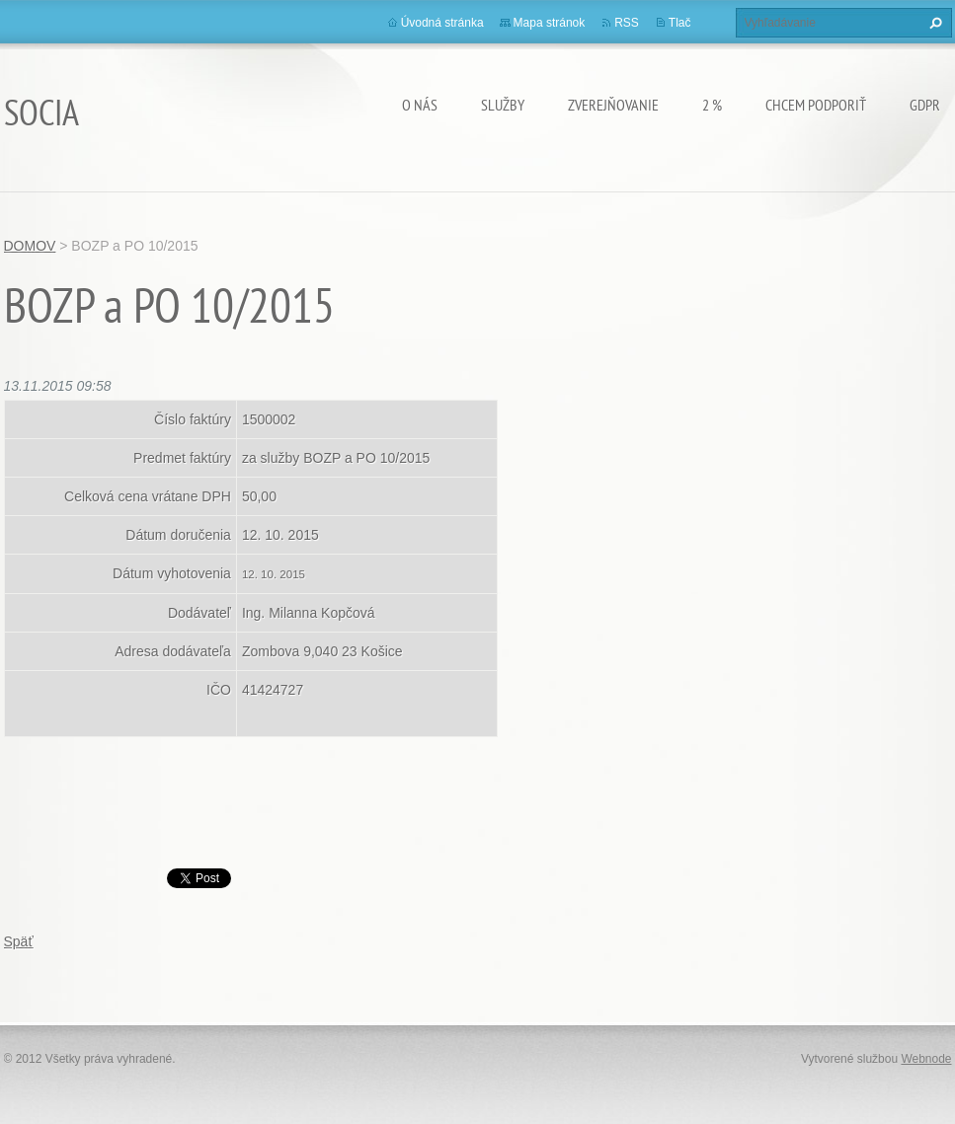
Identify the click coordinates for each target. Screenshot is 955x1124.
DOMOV (30, 246)
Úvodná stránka (442, 23)
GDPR (925, 104)
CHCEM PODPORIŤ (815, 104)
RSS (626, 23)
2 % (712, 104)
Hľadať (933, 22)
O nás (420, 104)
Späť (19, 941)
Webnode (926, 1059)
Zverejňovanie (613, 104)
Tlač (680, 23)
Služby (502, 104)
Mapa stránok (550, 23)
